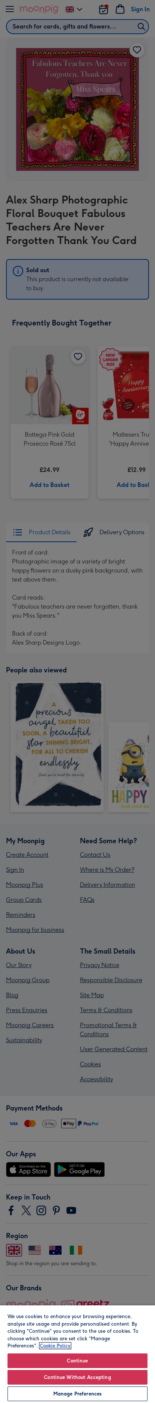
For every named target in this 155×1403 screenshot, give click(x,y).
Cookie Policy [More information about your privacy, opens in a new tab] (55, 1346)
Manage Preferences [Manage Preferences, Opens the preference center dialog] (77, 1394)
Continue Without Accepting (77, 1377)
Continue (77, 1361)
